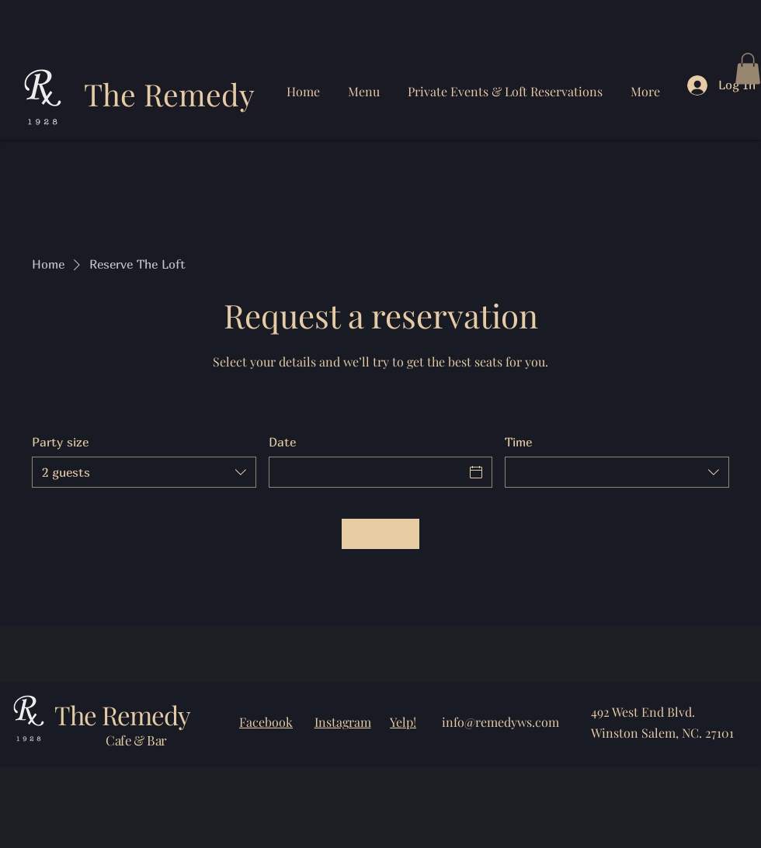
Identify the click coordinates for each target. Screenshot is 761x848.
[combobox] (144, 472)
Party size (60, 442)
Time (518, 442)
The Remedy (169, 94)
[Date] (366, 472)
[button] (748, 69)
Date (282, 442)
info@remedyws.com (500, 722)
